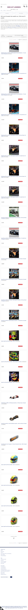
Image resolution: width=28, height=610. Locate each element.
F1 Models (4, 10)
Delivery (2, 550)
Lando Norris (9, 27)
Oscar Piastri (14, 27)
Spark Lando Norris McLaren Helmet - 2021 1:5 (8, 485)
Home (1, 10)
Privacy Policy (2, 563)
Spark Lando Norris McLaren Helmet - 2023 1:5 (8, 505)
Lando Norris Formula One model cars (5, 571)
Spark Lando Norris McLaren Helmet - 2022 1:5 (8, 464)
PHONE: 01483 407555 (4, 4)
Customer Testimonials (3, 555)
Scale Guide (2, 560)
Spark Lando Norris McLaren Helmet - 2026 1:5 (8, 341)
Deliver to (12, 9)
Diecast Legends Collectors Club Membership (6, 553)
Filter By (7, 13)
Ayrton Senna (17, 25)
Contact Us (2, 552)
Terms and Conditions (3, 562)
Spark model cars (3, 573)
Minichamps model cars (3, 574)
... (16, 39)
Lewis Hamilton (18, 26)
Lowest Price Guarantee (3, 561)
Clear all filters (21, 13)
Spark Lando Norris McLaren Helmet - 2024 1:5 (8, 526)
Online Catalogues (3, 554)
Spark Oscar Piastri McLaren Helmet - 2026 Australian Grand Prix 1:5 (11, 361)
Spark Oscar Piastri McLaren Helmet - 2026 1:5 (8, 382)
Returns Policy (2, 551)
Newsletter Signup (25, 4)
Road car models (3, 572)
